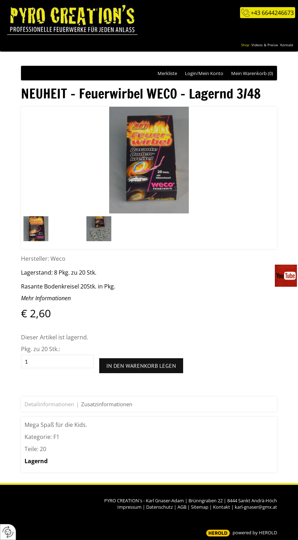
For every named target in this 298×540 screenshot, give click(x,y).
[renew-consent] (8, 532)
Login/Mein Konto (204, 73)
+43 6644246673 (272, 13)
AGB (181, 507)
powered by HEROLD (255, 532)
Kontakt (221, 507)
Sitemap (199, 507)
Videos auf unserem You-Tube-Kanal (286, 276)
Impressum (129, 507)
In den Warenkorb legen (141, 365)
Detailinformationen (49, 404)
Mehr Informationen (46, 298)
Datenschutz (159, 507)
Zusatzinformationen (106, 404)
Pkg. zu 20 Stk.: (40, 349)
